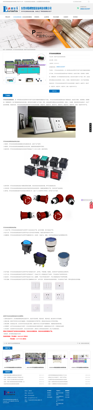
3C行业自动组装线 (60, 400)
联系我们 (75, 17)
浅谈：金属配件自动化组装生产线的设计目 (13, 377)
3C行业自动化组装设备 (18, 49)
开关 (4, 99)
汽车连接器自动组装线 (59, 397)
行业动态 (67, 395)
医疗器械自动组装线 (59, 404)
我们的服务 (56, 17)
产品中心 (58, 390)
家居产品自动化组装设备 (29, 49)
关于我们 (49, 390)
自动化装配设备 (33, 331)
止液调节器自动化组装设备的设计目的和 (57, 379)
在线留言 (66, 17)
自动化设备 (17, 326)
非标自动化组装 (42, 331)
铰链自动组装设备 (85, 343)
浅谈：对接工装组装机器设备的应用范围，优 (14, 381)
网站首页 (7, 17)
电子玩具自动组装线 (59, 393)
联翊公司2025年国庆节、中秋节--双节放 (57, 377)
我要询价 (54, 91)
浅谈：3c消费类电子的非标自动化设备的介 (58, 383)
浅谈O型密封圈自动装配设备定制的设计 (13, 375)
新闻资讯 (67, 390)
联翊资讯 (37, 17)
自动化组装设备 (17, 17)
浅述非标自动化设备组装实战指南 (11, 383)
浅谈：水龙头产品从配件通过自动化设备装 (13, 379)
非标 (16, 331)
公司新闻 (67, 392)
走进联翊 (46, 17)
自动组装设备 (9, 49)
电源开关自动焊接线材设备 (14, 343)
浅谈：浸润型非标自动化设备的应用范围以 (58, 381)
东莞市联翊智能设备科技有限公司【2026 (57, 375)
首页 (4, 49)
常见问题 (67, 397)
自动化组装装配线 (27, 17)
